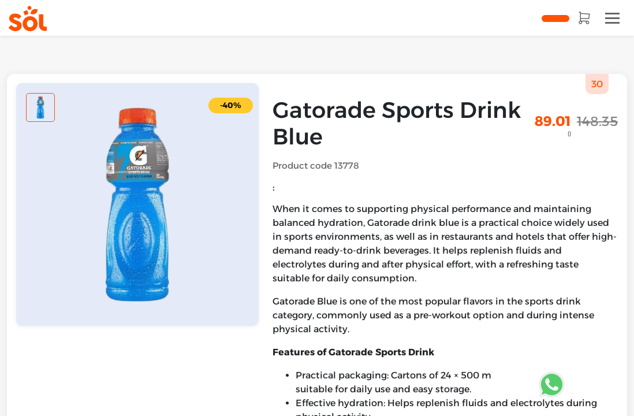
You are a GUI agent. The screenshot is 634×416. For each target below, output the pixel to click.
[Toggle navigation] (612, 18)
